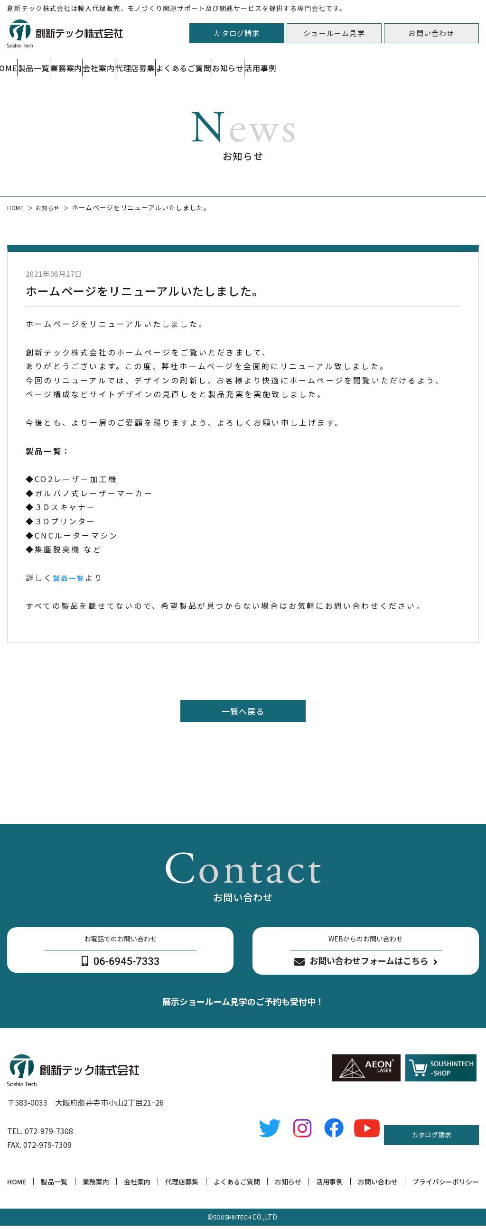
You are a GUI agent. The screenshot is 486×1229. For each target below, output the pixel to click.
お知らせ (403, 62)
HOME (16, 1185)
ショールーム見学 (334, 33)
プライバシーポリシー (445, 1185)
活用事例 (329, 1185)
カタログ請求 (237, 33)
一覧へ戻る (243, 712)
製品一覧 (74, 62)
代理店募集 (257, 62)
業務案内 (134, 62)
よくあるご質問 (332, 62)
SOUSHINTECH (232, 1220)
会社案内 (194, 62)
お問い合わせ (431, 33)
